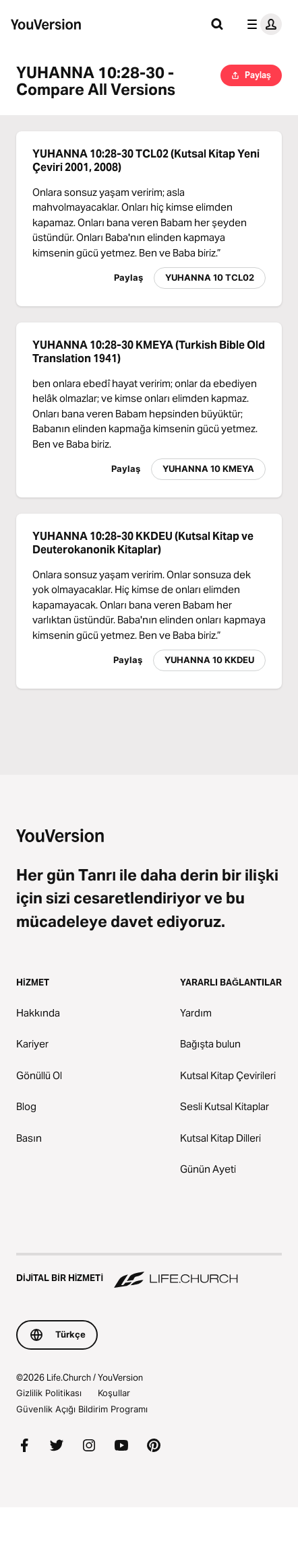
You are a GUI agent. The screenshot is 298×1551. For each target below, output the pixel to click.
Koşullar (114, 1392)
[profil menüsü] (261, 24)
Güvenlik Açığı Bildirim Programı (82, 1409)
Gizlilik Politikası (49, 1392)
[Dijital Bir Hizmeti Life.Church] (149, 1271)
